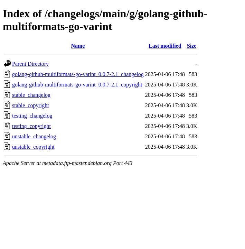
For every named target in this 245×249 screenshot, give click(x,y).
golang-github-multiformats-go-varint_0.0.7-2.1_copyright (77, 84)
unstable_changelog (34, 136)
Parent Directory (30, 64)
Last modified (165, 46)
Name (78, 46)
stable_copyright (30, 105)
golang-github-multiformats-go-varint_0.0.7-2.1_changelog (78, 74)
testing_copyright (31, 126)
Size (192, 46)
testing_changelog (32, 116)
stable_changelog (31, 95)
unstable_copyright (33, 147)
